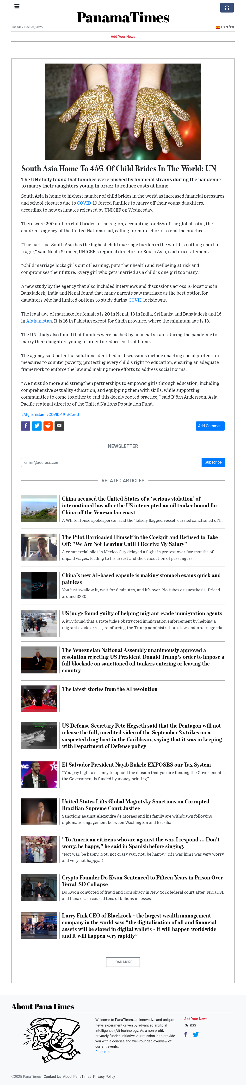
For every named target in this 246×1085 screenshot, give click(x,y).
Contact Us (52, 1076)
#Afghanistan (32, 414)
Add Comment (210, 426)
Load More (123, 962)
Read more (103, 1052)
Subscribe (213, 462)
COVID (84, 203)
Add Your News (123, 36)
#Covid (73, 414)
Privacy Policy (104, 1076)
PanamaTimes (123, 16)
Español (225, 27)
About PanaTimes (77, 1076)
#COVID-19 (55, 414)
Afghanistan (39, 321)
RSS (190, 1025)
